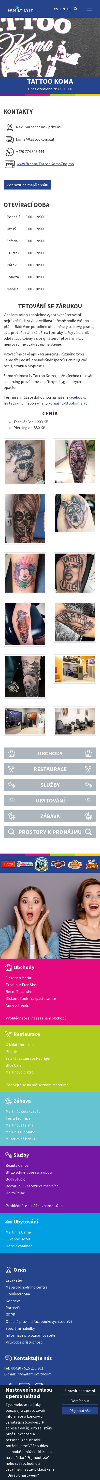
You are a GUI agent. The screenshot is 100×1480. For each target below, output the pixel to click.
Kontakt (13, 1300)
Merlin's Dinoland (20, 1131)
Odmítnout (80, 1400)
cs (56, 8)
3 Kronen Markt (19, 977)
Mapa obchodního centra (26, 1287)
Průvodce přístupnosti (24, 1342)
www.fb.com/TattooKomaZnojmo (45, 163)
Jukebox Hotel (18, 1238)
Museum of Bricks (20, 1138)
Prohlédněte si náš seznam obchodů (36, 1018)
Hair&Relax (15, 1192)
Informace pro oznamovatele (30, 1335)
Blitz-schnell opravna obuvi (29, 1172)
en (62, 8)
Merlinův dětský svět (23, 1111)
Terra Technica (18, 1118)
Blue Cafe (14, 1065)
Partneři (13, 1307)
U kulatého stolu (20, 1044)
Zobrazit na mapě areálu (27, 184)
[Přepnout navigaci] (89, 9)
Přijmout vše (80, 1410)
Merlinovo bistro (20, 1072)
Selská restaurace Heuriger (28, 1058)
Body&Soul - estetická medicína (32, 1185)
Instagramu (14, 403)
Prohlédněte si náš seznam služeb (34, 1205)
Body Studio (16, 1179)
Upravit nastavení (80, 1390)
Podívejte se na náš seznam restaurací (37, 1084)
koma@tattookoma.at (67, 403)
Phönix (11, 1051)
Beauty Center (18, 1165)
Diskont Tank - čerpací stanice (31, 998)
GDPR (10, 1314)
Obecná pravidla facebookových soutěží (39, 1321)
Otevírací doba (18, 1293)
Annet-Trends (17, 1005)
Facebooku (77, 397)
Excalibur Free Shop (22, 984)
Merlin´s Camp (18, 1232)
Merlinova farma (19, 1125)
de (69, 8)
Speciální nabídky (20, 1328)
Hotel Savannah (19, 1245)
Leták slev (14, 1280)
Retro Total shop (20, 991)
